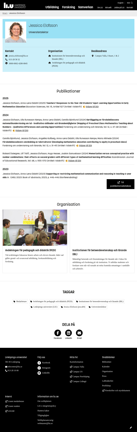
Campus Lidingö (79, 381)
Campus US (78, 372)
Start (5, 13)
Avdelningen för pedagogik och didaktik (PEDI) (53, 301)
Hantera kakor (43, 411)
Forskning (68, 7)
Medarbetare (21, 301)
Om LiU (100, 7)
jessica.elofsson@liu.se (18, 56)
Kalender (106, 367)
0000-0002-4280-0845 (18, 63)
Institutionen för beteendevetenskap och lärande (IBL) (101, 301)
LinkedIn (44, 373)
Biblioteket (106, 362)
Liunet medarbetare (16, 401)
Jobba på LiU (119, 7)
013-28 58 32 (14, 59)
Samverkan (85, 7)
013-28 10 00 (13, 370)
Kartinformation (76, 362)
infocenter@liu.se (15, 367)
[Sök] (129, 2)
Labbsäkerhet (107, 381)
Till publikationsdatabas (120, 184)
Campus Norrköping (81, 376)
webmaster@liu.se (45, 423)
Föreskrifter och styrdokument (117, 390)
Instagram (44, 368)
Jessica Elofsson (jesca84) (74, 307)
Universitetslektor (98, 307)
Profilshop (106, 386)
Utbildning (52, 7)
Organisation (107, 371)
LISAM (11, 411)
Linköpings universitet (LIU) (45, 307)
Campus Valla (78, 367)
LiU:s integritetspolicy (47, 406)
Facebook (44, 363)
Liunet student (14, 406)
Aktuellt (108, 7)
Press (104, 376)
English (121, 3)
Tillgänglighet (43, 415)
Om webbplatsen (44, 401)
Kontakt (130, 7)
